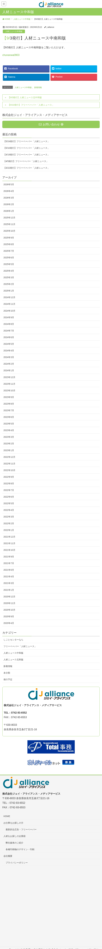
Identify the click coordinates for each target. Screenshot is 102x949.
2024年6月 (8, 337)
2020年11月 (9, 603)
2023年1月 (8, 450)
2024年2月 (8, 364)
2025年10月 (9, 231)
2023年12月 (9, 377)
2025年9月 (8, 237)
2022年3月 (8, 516)
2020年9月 (8, 616)
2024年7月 (8, 330)
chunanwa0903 (11, 55)
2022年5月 (8, 503)
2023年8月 (8, 403)
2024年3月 (8, 357)
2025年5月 (8, 264)
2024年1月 (8, 370)
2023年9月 (8, 397)
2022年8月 (8, 483)
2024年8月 (8, 324)
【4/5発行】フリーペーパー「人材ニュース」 (25, 161)
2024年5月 (8, 344)
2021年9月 (8, 556)
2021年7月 (8, 563)
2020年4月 (8, 623)
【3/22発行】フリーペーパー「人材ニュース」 (26, 168)
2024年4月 (8, 350)
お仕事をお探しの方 (13, 823)
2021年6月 (8, 570)
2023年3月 (8, 437)
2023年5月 (8, 423)
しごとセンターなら (13, 639)
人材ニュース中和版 (13, 31)
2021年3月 (8, 583)
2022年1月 (8, 530)
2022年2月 (8, 523)
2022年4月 (8, 510)
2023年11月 (9, 384)
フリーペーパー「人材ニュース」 (20, 646)
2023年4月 (8, 430)
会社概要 (7, 856)
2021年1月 (8, 590)
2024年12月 (9, 297)
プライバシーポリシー (17, 862)
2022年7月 (8, 490)
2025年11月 (9, 224)
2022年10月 (9, 470)
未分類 (6, 673)
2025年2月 (8, 284)
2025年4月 (8, 271)
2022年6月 (8, 497)
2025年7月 (8, 251)
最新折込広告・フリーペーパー (21, 829)
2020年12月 (9, 596)
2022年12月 (9, 457)
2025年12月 (9, 217)
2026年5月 (8, 184)
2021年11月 (9, 543)
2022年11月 (9, 463)
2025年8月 (8, 244)
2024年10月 (9, 310)
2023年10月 (9, 390)
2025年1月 (8, 290)
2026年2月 (8, 204)
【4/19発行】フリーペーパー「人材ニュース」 (26, 154)
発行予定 (7, 679)
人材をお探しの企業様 (14, 836)
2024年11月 (9, 304)
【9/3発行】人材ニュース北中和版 (25, 97)
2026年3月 (8, 197)
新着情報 (38, 87)
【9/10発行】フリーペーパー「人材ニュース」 (31, 105)
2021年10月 (9, 550)
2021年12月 (9, 536)
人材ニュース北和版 (13, 659)
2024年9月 (8, 317)
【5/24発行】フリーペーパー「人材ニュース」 (26, 141)
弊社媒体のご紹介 (14, 842)
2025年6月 (8, 257)
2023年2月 (8, 443)
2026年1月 (8, 211)
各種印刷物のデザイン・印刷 (20, 849)
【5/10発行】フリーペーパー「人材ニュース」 (26, 148)
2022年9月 (8, 477)
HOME (6, 816)
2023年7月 (8, 410)
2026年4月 (8, 191)
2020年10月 (9, 610)
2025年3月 (8, 277)
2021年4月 (8, 576)
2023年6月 (8, 417)
